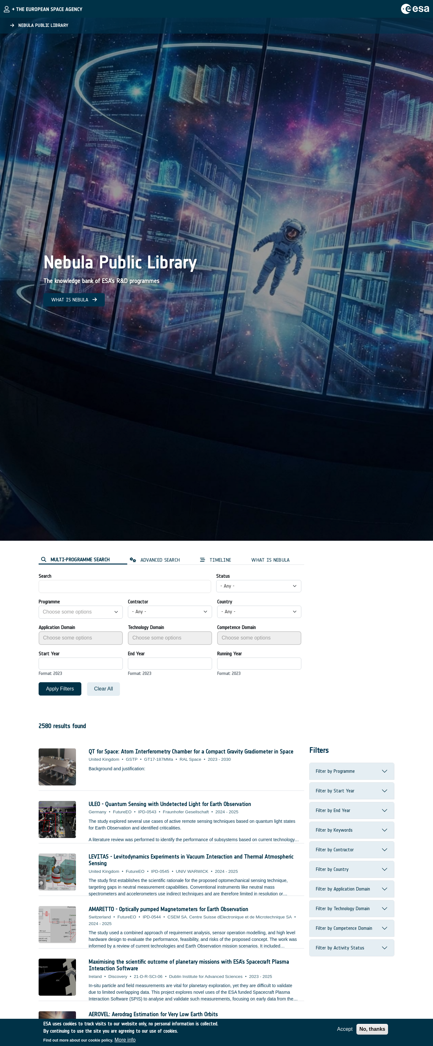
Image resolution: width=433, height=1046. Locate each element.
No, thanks (372, 1029)
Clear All (103, 688)
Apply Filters (60, 688)
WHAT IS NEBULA (74, 300)
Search (45, 576)
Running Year (229, 654)
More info (125, 1040)
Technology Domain (146, 627)
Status (223, 576)
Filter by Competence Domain (344, 928)
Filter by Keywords (334, 830)
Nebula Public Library (39, 25)
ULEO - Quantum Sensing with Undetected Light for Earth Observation (170, 804)
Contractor (138, 602)
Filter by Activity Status (340, 948)
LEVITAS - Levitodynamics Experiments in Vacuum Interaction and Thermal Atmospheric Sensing (191, 860)
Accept (345, 1029)
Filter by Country (332, 869)
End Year (136, 654)
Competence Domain (236, 627)
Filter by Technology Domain (343, 908)
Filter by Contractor (335, 850)
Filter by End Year (333, 810)
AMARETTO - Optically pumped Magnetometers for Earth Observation (168, 909)
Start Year (49, 654)
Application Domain (57, 627)
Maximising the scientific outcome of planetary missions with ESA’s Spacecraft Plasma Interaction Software (189, 965)
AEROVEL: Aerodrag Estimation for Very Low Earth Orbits (153, 1014)
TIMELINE (215, 560)
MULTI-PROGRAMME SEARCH (75, 560)
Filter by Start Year (335, 791)
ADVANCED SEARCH (155, 560)
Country (224, 602)
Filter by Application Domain (343, 889)
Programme (49, 602)
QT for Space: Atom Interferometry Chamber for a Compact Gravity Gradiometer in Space (191, 751)
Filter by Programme (335, 771)
